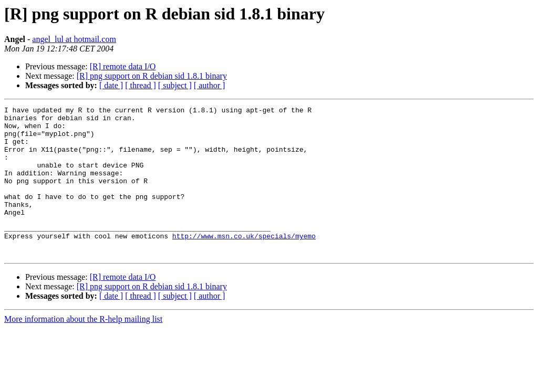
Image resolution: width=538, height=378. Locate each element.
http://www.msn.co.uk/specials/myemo (244, 262)
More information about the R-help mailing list (83, 348)
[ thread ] (140, 85)
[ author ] (209, 85)
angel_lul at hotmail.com (74, 39)
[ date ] (111, 85)
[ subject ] (175, 85)
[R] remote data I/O (123, 66)
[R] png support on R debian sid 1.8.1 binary (152, 75)
